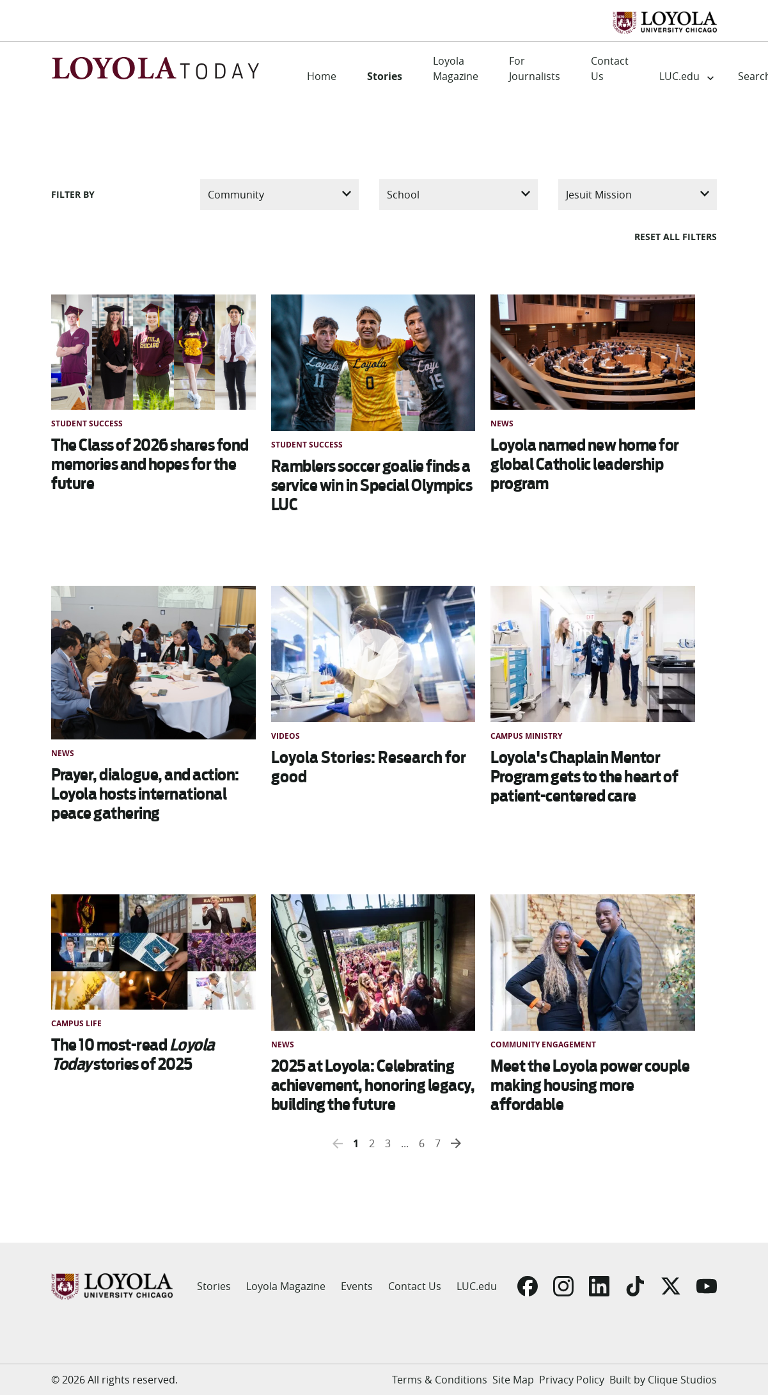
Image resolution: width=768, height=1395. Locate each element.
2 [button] (372, 1143)
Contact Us (610, 68)
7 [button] (438, 1143)
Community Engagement (543, 1044)
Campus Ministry (526, 735)
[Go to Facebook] (527, 1286)
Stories (384, 76)
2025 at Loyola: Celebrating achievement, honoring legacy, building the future (373, 1085)
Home (321, 76)
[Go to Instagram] (563, 1286)
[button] (338, 1143)
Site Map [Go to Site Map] (513, 1380)
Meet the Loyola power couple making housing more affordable (589, 1085)
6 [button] (422, 1143)
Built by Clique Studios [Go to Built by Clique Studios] (663, 1380)
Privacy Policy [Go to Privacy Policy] (571, 1380)
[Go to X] (671, 1286)
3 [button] (388, 1143)
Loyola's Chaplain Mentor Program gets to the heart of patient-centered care (584, 776)
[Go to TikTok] (635, 1286)
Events (357, 1286)
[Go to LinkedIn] (599, 1286)
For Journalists (534, 68)
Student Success (87, 423)
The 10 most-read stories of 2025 (133, 1054)
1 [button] (356, 1143)
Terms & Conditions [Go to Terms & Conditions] (439, 1380)
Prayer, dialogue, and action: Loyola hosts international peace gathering (145, 794)
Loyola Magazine (455, 68)
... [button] (405, 1143)
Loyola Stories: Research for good (368, 767)
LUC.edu (679, 76)
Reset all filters (675, 236)
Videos (285, 735)
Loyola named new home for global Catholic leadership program (584, 464)
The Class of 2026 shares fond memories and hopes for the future (150, 464)
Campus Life (76, 1023)
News (501, 423)
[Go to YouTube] (706, 1286)
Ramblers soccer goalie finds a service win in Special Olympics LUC (372, 485)
